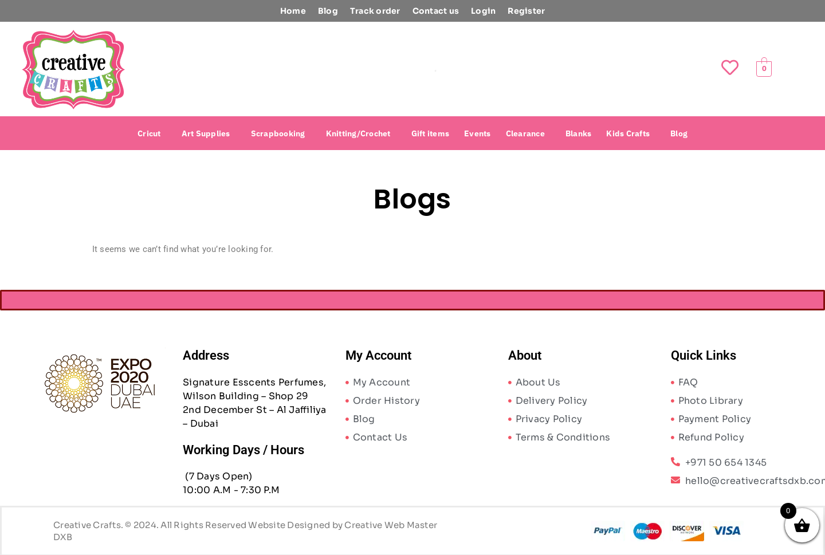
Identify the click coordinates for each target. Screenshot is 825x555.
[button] (152, 133)
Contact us (435, 11)
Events (477, 133)
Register (526, 11)
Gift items (430, 133)
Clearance (525, 133)
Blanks (578, 133)
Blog (328, 11)
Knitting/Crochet (358, 133)
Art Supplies (206, 133)
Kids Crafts (628, 133)
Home (293, 11)
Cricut (149, 133)
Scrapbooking (278, 133)
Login (483, 11)
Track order (375, 11)
